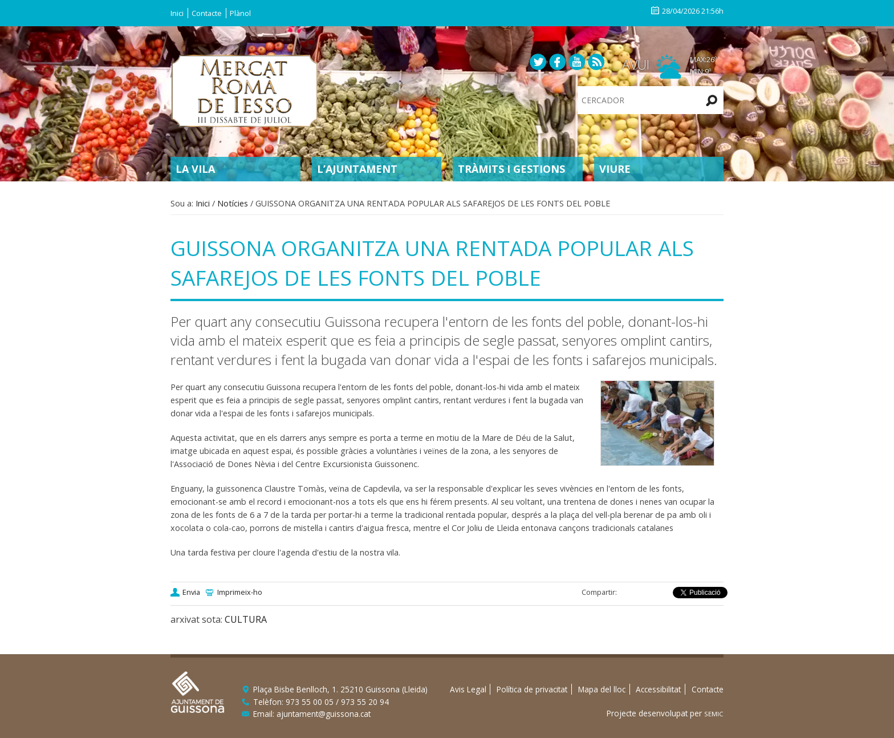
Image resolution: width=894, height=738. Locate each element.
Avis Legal (468, 689)
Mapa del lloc (601, 689)
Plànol (240, 13)
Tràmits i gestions (511, 169)
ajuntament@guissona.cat (324, 713)
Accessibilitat (658, 689)
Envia (191, 592)
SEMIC (714, 713)
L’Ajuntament (357, 169)
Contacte (207, 13)
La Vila (195, 169)
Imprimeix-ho (239, 592)
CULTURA (246, 619)
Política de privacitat (532, 689)
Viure (615, 169)
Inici (177, 13)
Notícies (232, 203)
